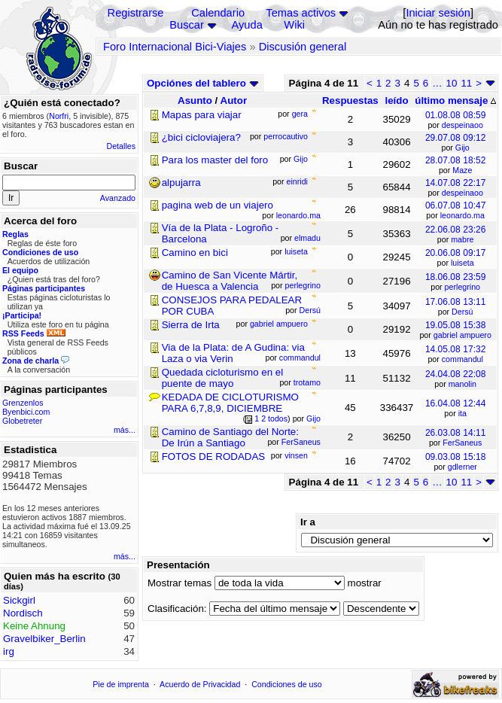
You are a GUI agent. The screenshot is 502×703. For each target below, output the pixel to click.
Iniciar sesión (438, 13)
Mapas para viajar (202, 114)
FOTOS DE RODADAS (214, 456)
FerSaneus (462, 442)
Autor (234, 100)
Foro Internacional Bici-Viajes (174, 47)
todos (278, 418)
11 (466, 83)
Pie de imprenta (121, 684)
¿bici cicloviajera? (201, 137)
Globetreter (22, 420)
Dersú (462, 311)
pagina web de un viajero (217, 205)
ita (462, 413)
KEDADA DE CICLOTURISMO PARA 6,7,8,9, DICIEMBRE (230, 402)
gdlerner (462, 466)
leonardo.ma (462, 215)
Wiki (294, 25)
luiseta (462, 262)
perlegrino (462, 286)
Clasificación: (177, 608)
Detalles (121, 146)
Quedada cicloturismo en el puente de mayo (223, 378)
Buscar (186, 25)
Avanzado (117, 197)
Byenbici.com (26, 411)
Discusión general (303, 47)
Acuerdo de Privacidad (200, 684)
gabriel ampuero (462, 334)
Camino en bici (195, 252)
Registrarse (136, 13)
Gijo (462, 147)
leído (396, 100)
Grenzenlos (23, 402)
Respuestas (350, 100)
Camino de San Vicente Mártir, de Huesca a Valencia (230, 280)
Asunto (195, 100)
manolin (462, 383)
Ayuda (247, 25)
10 (452, 83)
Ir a (307, 522)
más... (124, 429)
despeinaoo (462, 124)
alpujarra (181, 182)
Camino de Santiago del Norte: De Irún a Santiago (230, 437)
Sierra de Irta (191, 324)
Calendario (218, 13)
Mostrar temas (179, 583)
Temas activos (301, 13)
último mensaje (455, 100)
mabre (462, 239)
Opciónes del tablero (203, 83)
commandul (462, 359)
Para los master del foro (215, 160)
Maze (462, 170)
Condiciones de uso (286, 684)
